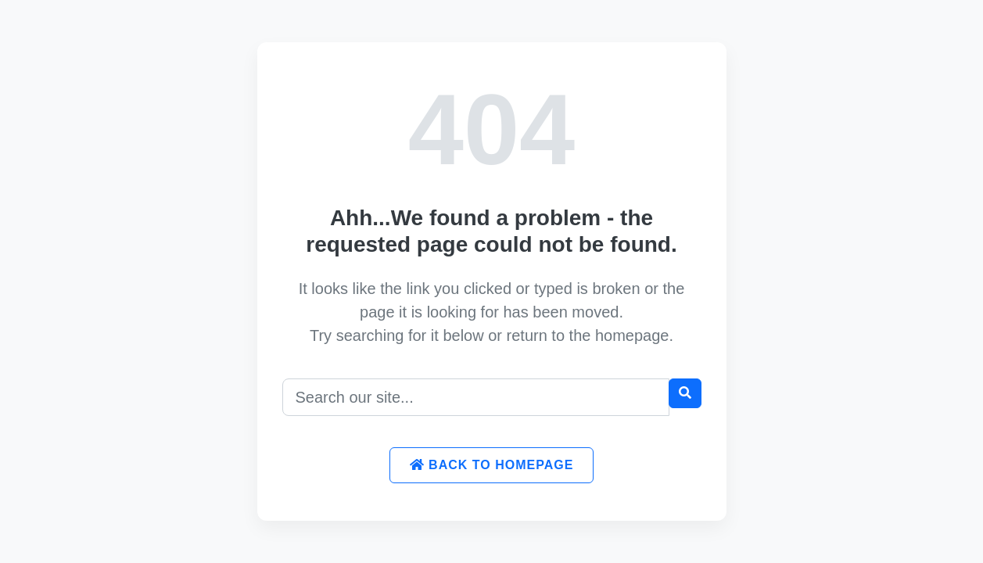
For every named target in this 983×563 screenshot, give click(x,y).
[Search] (475, 397)
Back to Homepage (492, 465)
